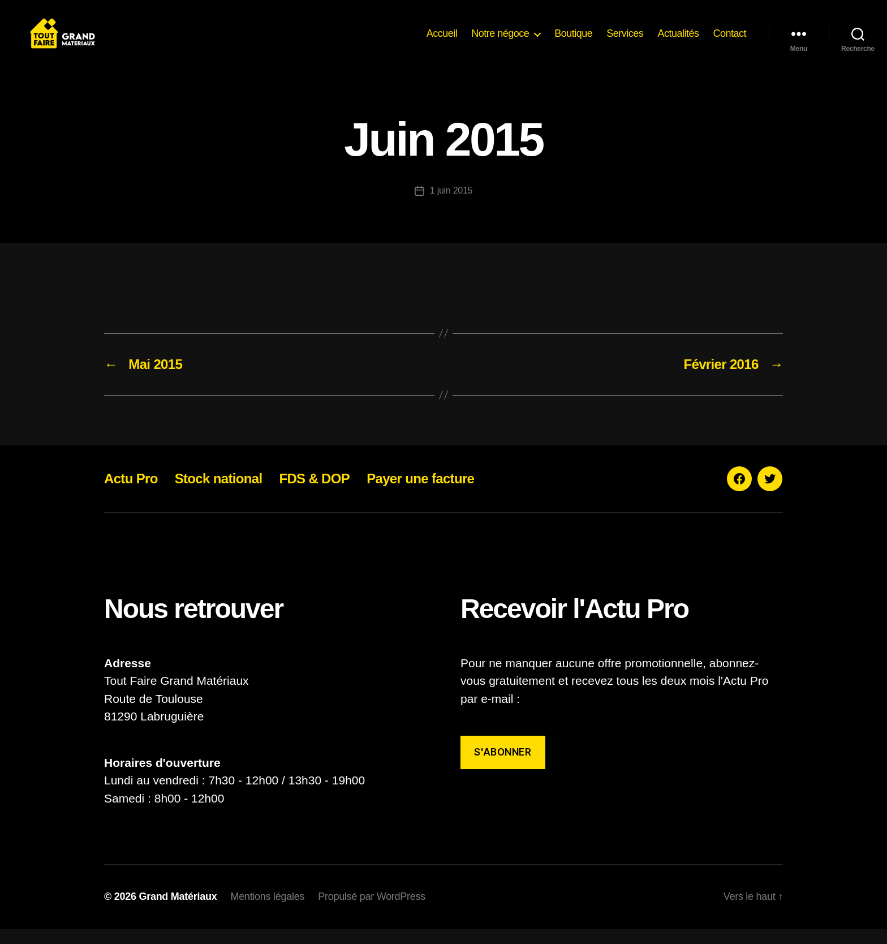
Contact (729, 40)
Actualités (678, 40)
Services (624, 40)
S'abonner (502, 767)
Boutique (573, 40)
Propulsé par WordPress (371, 911)
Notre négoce (500, 40)
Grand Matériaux (178, 911)
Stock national (218, 493)
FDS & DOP (314, 493)
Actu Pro (131, 493)
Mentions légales (267, 911)
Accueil (442, 40)
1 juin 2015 (451, 206)
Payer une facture (420, 493)
